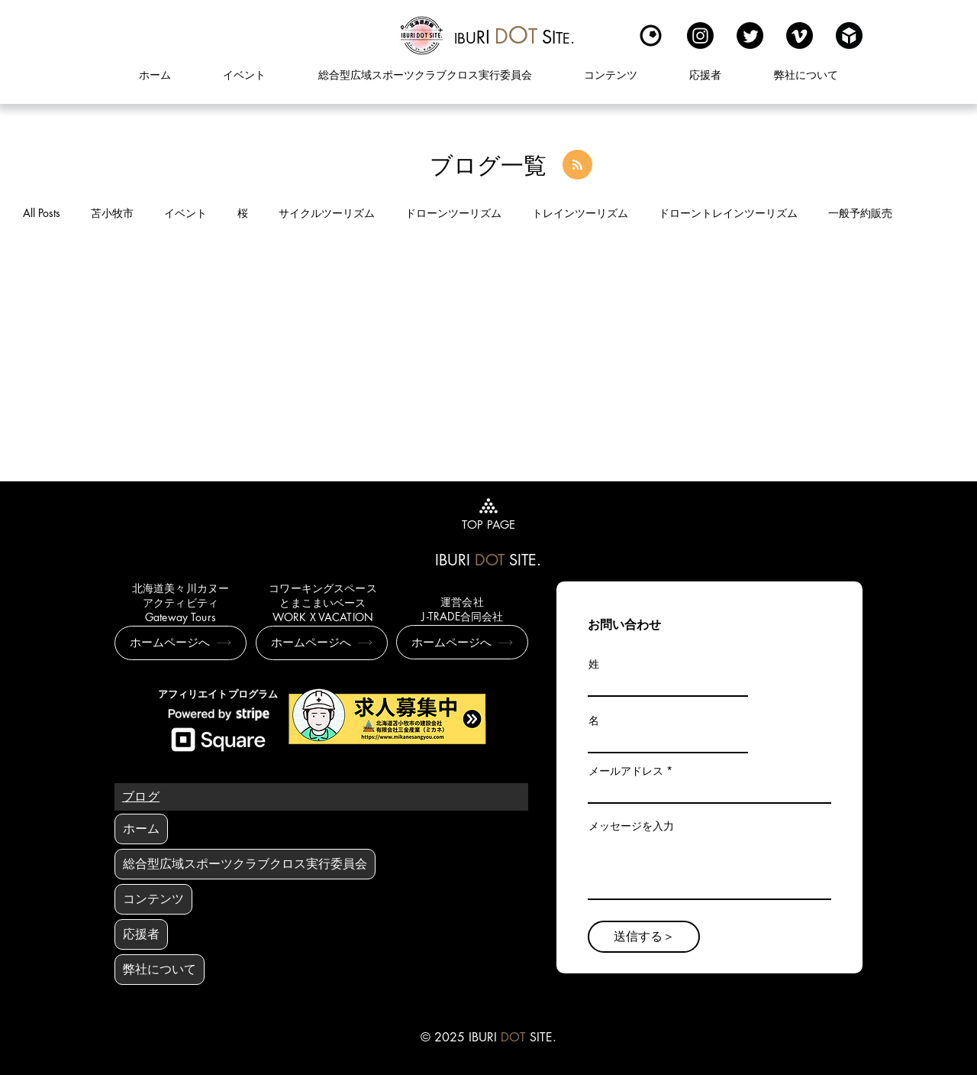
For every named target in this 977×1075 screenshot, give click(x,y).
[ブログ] (140, 797)
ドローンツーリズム (453, 212)
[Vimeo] (799, 35)
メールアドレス (625, 771)
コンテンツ (153, 899)
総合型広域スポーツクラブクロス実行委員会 (245, 864)
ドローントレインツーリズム (728, 212)
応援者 (141, 934)
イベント (185, 212)
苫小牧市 (112, 212)
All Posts (41, 212)
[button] (610, 75)
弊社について (159, 969)
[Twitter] (750, 35)
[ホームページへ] (180, 643)
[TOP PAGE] (488, 513)
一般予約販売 (860, 212)
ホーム (141, 829)
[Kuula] (650, 35)
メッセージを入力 (631, 826)
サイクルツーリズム (327, 212)
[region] (515, 35)
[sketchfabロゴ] (849, 35)
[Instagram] (700, 35)
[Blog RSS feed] (577, 165)
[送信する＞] (644, 937)
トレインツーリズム (580, 212)
